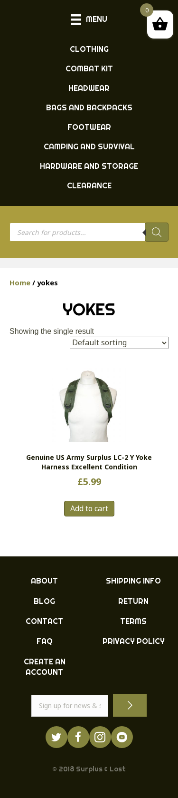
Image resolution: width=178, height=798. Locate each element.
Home (19, 282)
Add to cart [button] (89, 508)
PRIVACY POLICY (134, 641)
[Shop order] (119, 343)
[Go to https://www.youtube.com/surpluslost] (122, 737)
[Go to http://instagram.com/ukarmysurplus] (100, 737)
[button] (130, 705)
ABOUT (44, 580)
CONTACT (44, 621)
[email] (70, 706)
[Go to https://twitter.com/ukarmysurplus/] (56, 737)
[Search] (157, 232)
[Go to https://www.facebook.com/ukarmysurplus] (78, 737)
